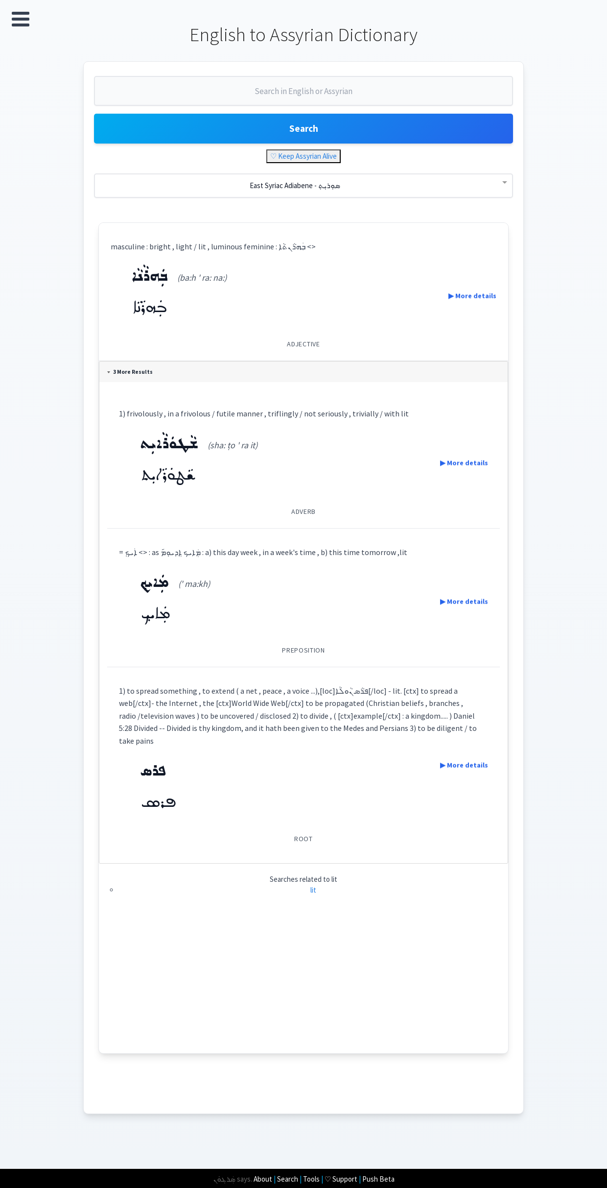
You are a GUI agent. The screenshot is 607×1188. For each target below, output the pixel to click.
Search (303, 132)
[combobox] (303, 97)
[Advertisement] (303, 989)
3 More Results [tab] (131, 376)
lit (313, 893)
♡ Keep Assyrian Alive (303, 160)
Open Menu (20, 19)
